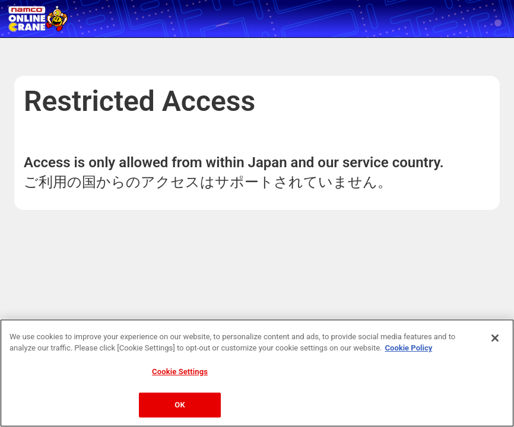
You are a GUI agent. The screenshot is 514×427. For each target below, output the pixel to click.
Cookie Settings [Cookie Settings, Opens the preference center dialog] (180, 371)
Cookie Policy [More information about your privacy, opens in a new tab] (409, 347)
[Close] (495, 338)
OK (179, 404)
